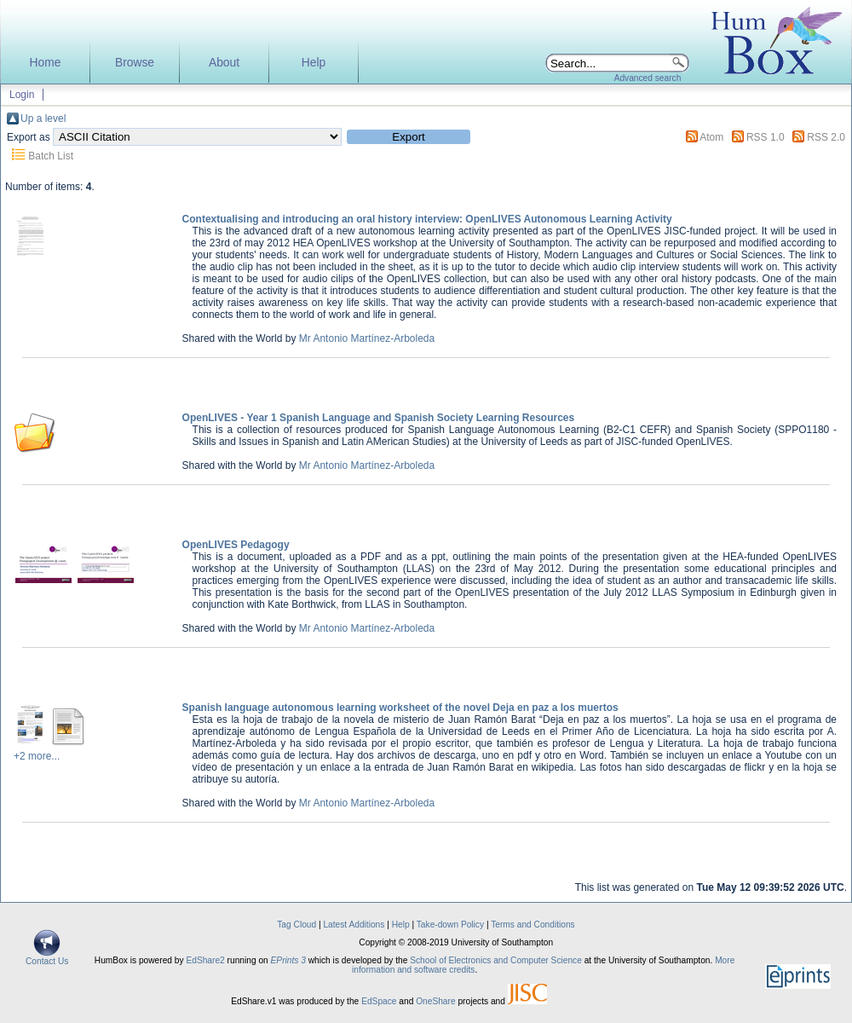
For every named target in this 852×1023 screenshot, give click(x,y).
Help (313, 62)
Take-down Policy (450, 924)
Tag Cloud (296, 924)
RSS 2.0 (826, 137)
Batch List (50, 156)
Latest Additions (353, 924)
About (224, 62)
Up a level (43, 118)
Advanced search (648, 78)
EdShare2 (205, 960)
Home (45, 62)
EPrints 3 (288, 960)
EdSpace (378, 1001)
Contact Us (47, 957)
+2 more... (37, 756)
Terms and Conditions (533, 924)
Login (21, 95)
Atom (711, 137)
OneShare (435, 1001)
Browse (134, 62)
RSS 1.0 (765, 137)
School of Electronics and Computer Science (496, 960)
